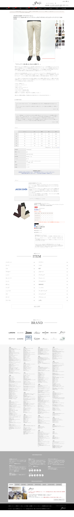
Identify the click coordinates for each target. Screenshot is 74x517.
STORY (34, 8)
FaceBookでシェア (39, 225)
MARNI (64, 5)
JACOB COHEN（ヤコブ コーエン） (21, 11)
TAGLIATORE (57, 5)
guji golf (40, 8)
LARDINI (53, 5)
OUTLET (64, 8)
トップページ (12, 11)
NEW (7, 8)
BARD (30, 11)
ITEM (20, 8)
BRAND (13, 8)
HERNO (61, 5)
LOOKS (27, 8)
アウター (67, 5)
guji (50, 5)
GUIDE (57, 8)
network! (50, 8)
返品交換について (38, 230)
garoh (45, 8)
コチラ (58, 147)
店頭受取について (38, 232)
